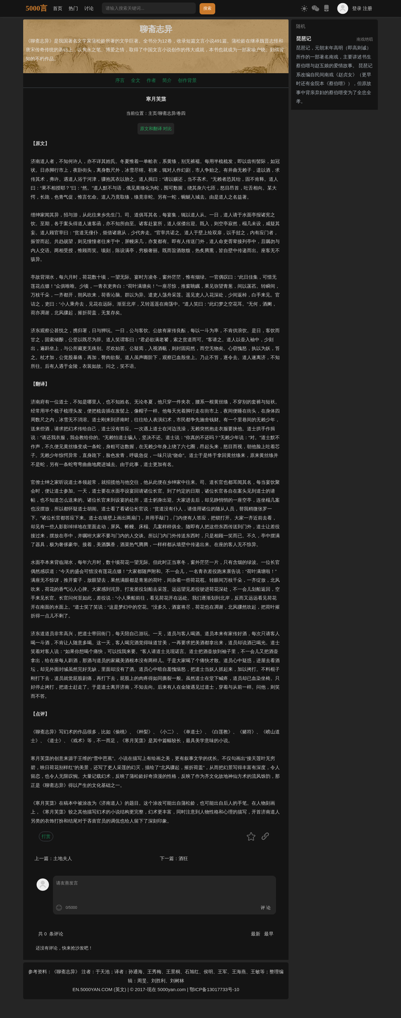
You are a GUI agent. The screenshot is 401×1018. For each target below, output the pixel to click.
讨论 (89, 8)
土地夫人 (62, 858)
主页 (152, 113)
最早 (268, 933)
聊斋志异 (167, 113)
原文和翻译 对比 (156, 128)
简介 (167, 80)
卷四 (181, 113)
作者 (151, 80)
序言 (120, 80)
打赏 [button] (46, 836)
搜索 (207, 8)
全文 (135, 80)
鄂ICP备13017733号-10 (214, 989)
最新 (256, 933)
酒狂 (183, 858)
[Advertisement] (334, 206)
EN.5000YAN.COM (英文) (99, 989)
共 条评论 (50, 933)
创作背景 (187, 80)
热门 (73, 8)
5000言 (36, 8)
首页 (57, 8)
